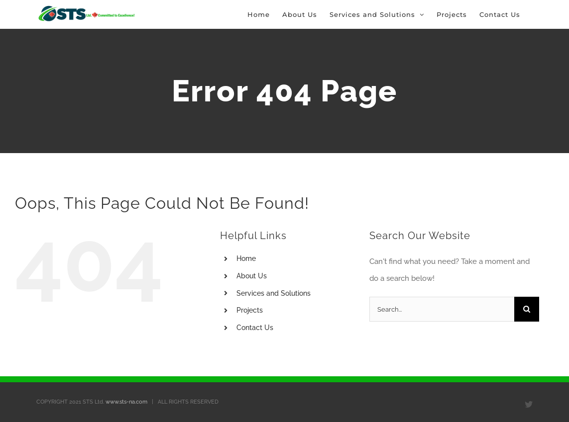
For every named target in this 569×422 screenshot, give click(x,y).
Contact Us (254, 328)
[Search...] (441, 309)
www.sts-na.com (126, 402)
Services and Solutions (273, 293)
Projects (249, 310)
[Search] (526, 309)
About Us (251, 276)
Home (246, 258)
